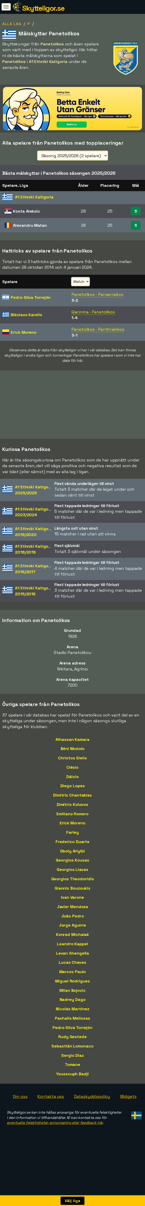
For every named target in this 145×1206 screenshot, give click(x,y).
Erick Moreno (72, 835)
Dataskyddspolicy (92, 1108)
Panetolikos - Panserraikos (97, 294)
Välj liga (72, 1200)
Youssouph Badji (72, 1086)
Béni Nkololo (73, 760)
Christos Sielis (72, 770)
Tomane (72, 1076)
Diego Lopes (72, 798)
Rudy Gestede (72, 1049)
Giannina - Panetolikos (93, 312)
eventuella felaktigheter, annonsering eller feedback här (55, 1135)
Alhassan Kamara (72, 751)
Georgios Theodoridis (72, 891)
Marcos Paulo (72, 984)
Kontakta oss (50, 1108)
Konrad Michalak (72, 946)
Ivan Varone (72, 909)
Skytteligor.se (43, 8)
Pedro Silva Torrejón (72, 1039)
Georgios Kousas (72, 872)
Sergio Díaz (72, 1067)
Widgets (128, 1108)
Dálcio (72, 789)
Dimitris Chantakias (72, 807)
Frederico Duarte (72, 854)
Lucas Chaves (72, 974)
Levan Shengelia (72, 965)
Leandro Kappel (72, 956)
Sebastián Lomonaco (72, 1058)
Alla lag (11, 23)
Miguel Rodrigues (72, 993)
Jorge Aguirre (72, 937)
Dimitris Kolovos (72, 816)
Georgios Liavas (72, 881)
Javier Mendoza (72, 919)
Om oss (20, 1108)
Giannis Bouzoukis (72, 900)
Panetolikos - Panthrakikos (97, 329)
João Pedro (72, 928)
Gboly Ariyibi (72, 863)
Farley (72, 844)
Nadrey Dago (73, 1011)
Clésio (72, 779)
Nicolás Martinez (72, 1021)
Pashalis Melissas (72, 1030)
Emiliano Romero (72, 826)
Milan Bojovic (72, 1002)
